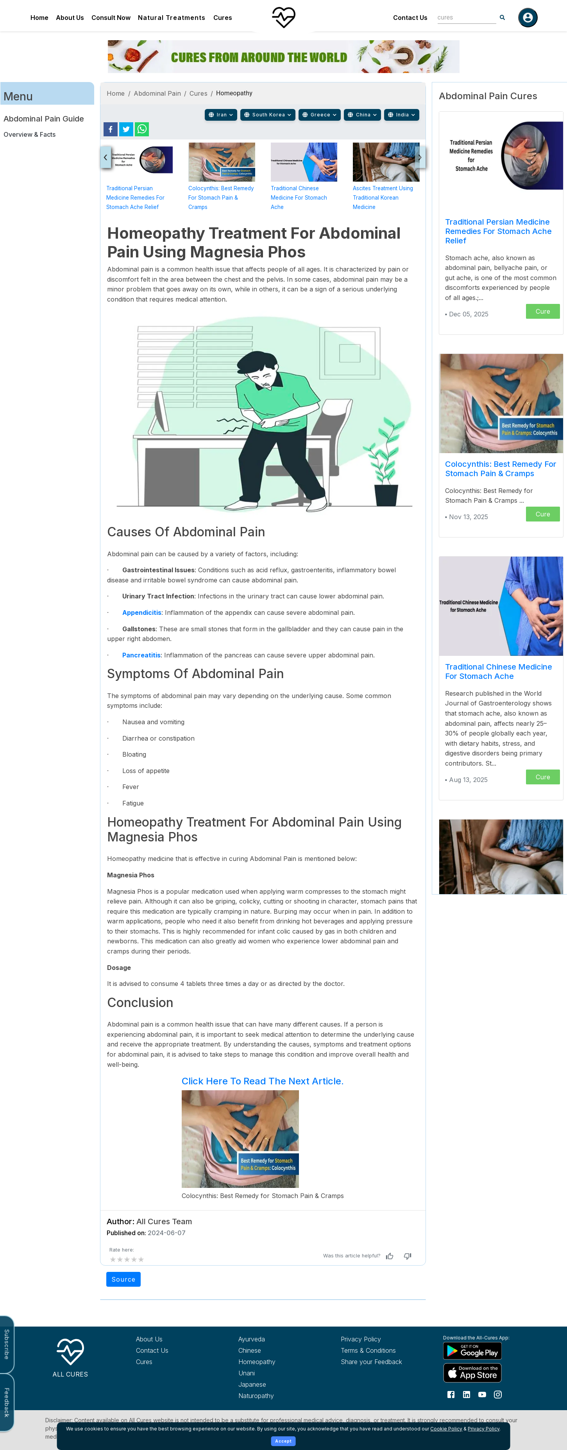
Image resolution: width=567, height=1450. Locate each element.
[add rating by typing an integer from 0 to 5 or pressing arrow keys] (127, 1259)
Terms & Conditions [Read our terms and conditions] (368, 1350)
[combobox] (461, 17)
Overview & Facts (29, 134)
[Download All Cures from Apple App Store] (480, 1373)
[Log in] (528, 17)
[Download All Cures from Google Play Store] (480, 1350)
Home (39, 17)
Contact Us (410, 17)
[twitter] (126, 129)
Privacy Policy (483, 1429)
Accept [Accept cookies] (283, 1441)
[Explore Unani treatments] (275, 1373)
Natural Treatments (172, 17)
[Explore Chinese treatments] (275, 1350)
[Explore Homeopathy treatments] (275, 1361)
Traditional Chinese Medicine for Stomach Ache (299, 197)
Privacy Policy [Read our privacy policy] (361, 1339)
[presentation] (105, 157)
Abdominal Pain (157, 93)
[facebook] (111, 129)
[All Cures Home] (70, 1356)
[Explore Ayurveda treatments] (275, 1339)
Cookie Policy (446, 1429)
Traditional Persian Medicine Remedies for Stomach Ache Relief (135, 197)
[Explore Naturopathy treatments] (275, 1395)
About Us (70, 17)
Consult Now (111, 17)
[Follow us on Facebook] (451, 1394)
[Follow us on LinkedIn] (466, 1394)
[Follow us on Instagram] (498, 1394)
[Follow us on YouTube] (482, 1394)
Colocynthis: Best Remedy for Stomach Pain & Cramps (221, 197)
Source (123, 1279)
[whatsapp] (142, 129)
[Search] (502, 17)
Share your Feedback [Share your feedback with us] (371, 1362)
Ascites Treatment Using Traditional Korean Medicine (383, 197)
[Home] (283, 17)
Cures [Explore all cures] (144, 1362)
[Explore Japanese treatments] (275, 1384)
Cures (222, 17)
